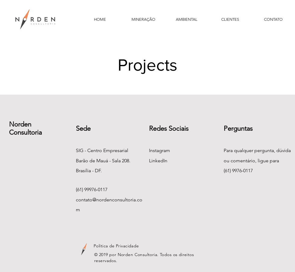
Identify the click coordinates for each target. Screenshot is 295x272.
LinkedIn (158, 161)
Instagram (159, 150)
